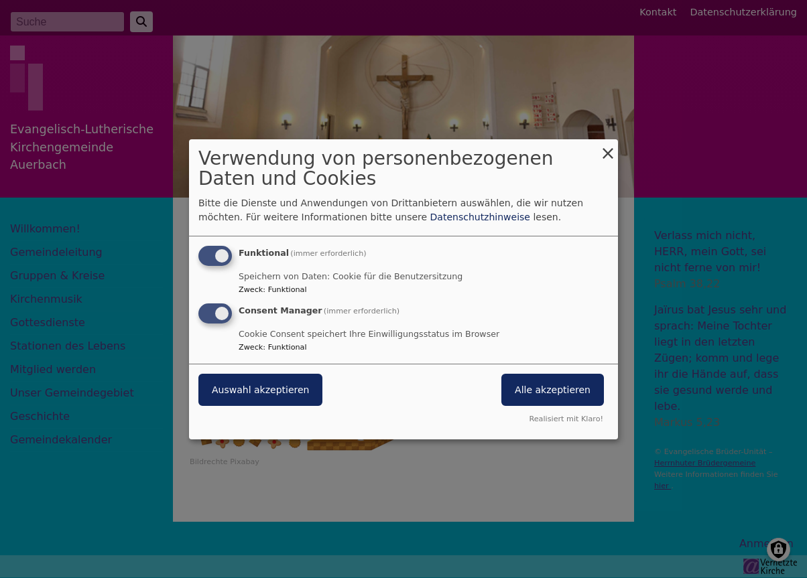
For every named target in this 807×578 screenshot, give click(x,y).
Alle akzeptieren (553, 389)
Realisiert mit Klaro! (566, 419)
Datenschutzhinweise (480, 217)
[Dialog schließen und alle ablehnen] (608, 147)
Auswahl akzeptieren (260, 389)
